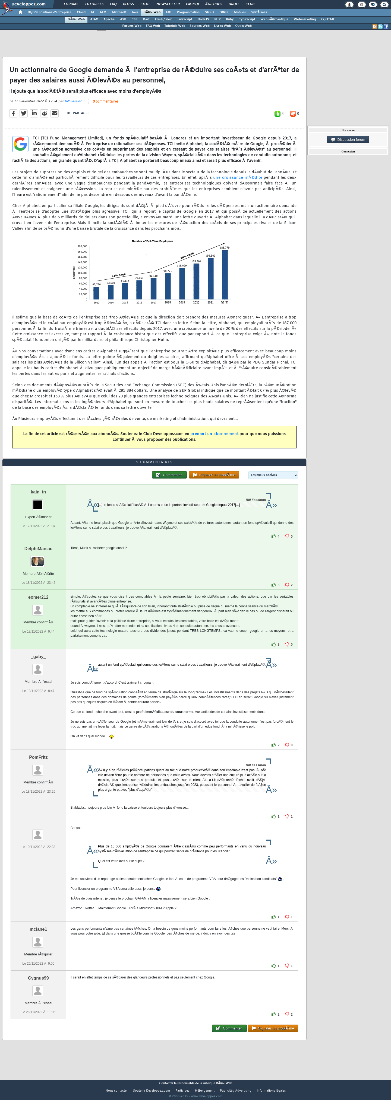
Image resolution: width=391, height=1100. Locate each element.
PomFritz (38, 767)
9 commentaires (105, 105)
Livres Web (222, 26)
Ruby (230, 19)
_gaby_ (38, 667)
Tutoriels (94, 4)
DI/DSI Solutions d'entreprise (49, 12)
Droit (233, 4)
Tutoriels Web (174, 26)
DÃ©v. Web (151, 12)
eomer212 (38, 607)
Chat (145, 4)
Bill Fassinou (74, 105)
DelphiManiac (38, 559)
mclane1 (38, 939)
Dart (146, 19)
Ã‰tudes (214, 4)
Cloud (81, 12)
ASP (123, 19)
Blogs (128, 4)
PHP (217, 19)
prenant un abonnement (214, 437)
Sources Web (200, 26)
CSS (134, 19)
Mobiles (240, 12)
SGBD (209, 12)
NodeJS (203, 19)
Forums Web (131, 26)
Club (250, 4)
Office (223, 12)
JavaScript (184, 19)
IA (92, 12)
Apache (109, 19)
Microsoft (119, 12)
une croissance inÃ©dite (237, 181)
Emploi (192, 4)
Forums (71, 4)
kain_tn (38, 502)
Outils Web (243, 26)
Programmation (188, 12)
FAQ (113, 4)
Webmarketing (305, 19)
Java (135, 12)
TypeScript (247, 19)
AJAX (94, 19)
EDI (168, 12)
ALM (103, 12)
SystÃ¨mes (259, 12)
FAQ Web (153, 26)
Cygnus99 (38, 988)
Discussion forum (348, 140)
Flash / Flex (163, 19)
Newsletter (168, 4)
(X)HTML (328, 19)
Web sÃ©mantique (274, 19)
